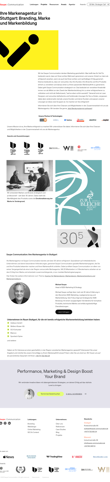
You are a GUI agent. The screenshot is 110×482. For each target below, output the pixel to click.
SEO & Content (32, 432)
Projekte (44, 4)
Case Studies (60, 429)
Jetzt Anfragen (62, 312)
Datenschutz (35, 477)
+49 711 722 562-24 (89, 431)
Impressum (44, 477)
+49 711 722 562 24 (41, 356)
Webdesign (31, 426)
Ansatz (63, 4)
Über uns (58, 424)
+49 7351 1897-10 (88, 446)
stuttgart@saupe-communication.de (95, 428)
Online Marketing (33, 429)
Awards (83, 4)
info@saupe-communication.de (93, 443)
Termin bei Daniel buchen (50, 394)
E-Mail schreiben (74, 394)
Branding (30, 424)
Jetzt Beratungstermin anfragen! (79, 108)
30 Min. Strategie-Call (97, 4)
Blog (56, 432)
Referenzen (59, 426)
